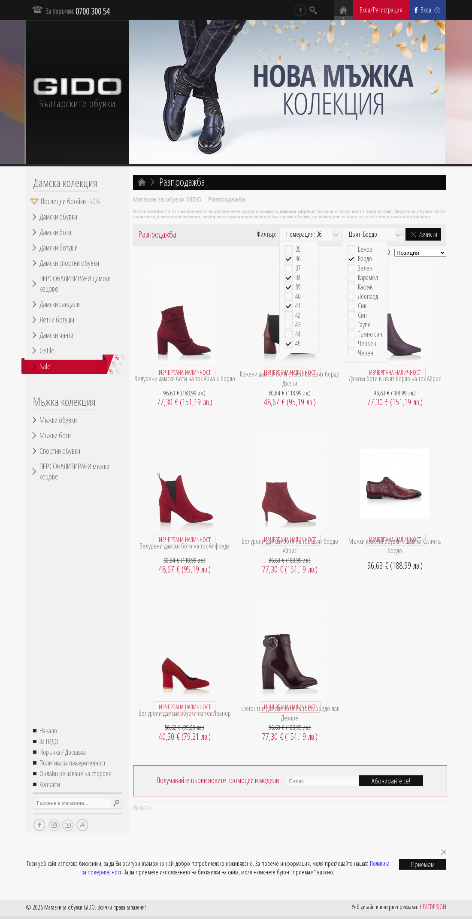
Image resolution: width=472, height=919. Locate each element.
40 (297, 296)
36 (297, 259)
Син (362, 315)
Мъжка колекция (64, 401)
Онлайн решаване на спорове (75, 773)
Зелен (365, 268)
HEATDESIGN (433, 907)
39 (297, 287)
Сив (362, 306)
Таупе (364, 325)
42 (297, 315)
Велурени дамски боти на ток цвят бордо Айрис (290, 545)
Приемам (423, 864)
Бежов (365, 249)
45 (297, 344)
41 (297, 306)
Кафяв (365, 287)
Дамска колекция (65, 182)
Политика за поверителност (72, 763)
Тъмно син (370, 334)
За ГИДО (48, 741)
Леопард (368, 296)
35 (297, 249)
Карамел (368, 278)
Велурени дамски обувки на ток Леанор (185, 713)
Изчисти (427, 234)
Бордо (365, 259)
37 (297, 268)
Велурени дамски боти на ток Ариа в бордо (184, 378)
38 (297, 278)
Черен (365, 353)
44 (297, 334)
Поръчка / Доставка (62, 752)
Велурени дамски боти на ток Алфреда (184, 546)
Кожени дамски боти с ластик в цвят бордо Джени (289, 378)
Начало (48, 730)
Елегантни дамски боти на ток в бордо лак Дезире (289, 713)
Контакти (49, 784)
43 (297, 325)
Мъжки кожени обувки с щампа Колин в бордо (394, 545)
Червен (367, 344)
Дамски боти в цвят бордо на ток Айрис (395, 378)
